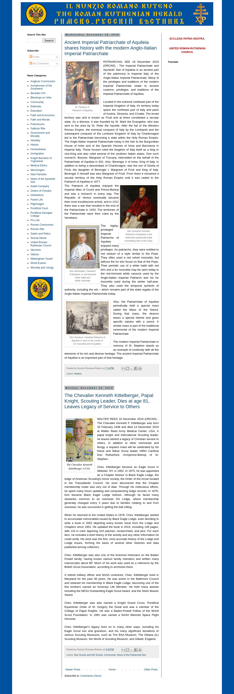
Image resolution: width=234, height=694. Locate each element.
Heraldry (35, 140)
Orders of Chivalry (40, 190)
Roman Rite (37, 229)
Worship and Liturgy (42, 267)
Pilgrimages (37, 204)
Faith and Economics (42, 115)
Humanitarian (38, 149)
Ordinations (37, 195)
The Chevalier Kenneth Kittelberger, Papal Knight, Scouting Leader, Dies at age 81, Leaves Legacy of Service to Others (108, 401)
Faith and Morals (40, 119)
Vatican (34, 254)
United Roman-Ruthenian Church (40, 244)
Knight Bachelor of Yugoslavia (41, 160)
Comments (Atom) (90, 675)
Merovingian (37, 170)
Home (112, 669)
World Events (38, 263)
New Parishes (38, 174)
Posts (34, 56)
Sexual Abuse (38, 237)
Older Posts (151, 669)
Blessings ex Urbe (40, 97)
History (78, 373)
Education (36, 110)
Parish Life (36, 199)
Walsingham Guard (41, 258)
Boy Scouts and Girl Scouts (88, 655)
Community (110, 655)
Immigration (37, 153)
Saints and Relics (40, 233)
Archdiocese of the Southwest (41, 87)
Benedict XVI (37, 93)
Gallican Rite (37, 128)
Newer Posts (73, 669)
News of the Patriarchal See (131, 655)
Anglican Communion (42, 81)
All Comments (39, 63)
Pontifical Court (39, 208)
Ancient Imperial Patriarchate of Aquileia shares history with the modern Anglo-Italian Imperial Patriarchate (110, 48)
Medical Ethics (38, 165)
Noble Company (39, 186)
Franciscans (37, 124)
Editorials (35, 106)
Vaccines (35, 249)
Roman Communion (42, 224)
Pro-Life (35, 220)
